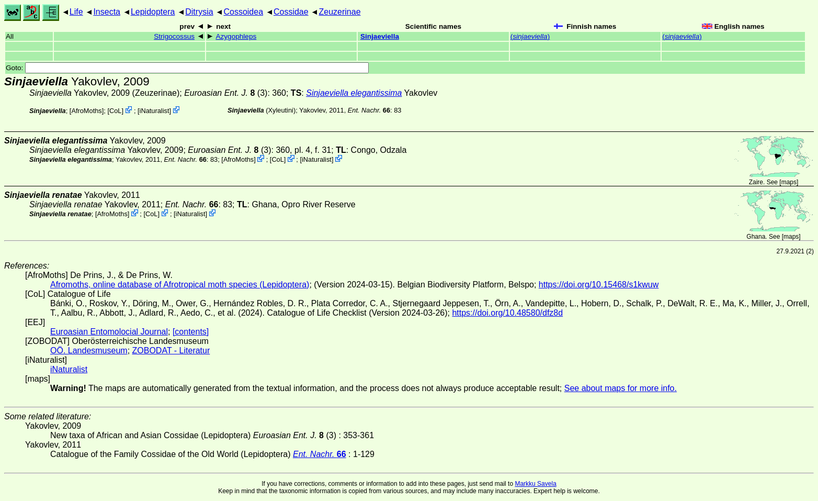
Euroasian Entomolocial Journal (109, 331)
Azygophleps (235, 36)
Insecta (106, 11)
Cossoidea (243, 11)
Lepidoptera (153, 11)
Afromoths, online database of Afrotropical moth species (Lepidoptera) (179, 284)
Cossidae (291, 11)
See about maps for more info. (620, 388)
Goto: (187, 68)
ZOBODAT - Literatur (171, 350)
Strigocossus (174, 36)
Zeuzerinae (339, 11)
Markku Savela (535, 483)
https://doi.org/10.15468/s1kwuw (598, 284)
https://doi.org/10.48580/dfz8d (507, 312)
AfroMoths (86, 111)
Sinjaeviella (379, 36)
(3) (225, 92)
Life (76, 11)
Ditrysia (199, 11)
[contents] (191, 331)
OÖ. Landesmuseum (89, 350)
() (530, 36)
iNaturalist (154, 111)
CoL (115, 111)
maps (789, 182)
